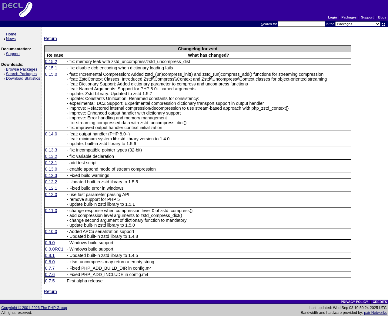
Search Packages (22, 74)
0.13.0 (51, 169)
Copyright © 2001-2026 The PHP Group (34, 308)
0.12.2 (51, 181)
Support (367, 17)
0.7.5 (50, 280)
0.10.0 (51, 231)
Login (332, 17)
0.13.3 (51, 150)
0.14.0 (51, 133)
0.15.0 (51, 74)
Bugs (382, 17)
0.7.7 (50, 268)
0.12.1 (51, 188)
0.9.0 (50, 242)
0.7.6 (50, 274)
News (12, 38)
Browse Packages (23, 69)
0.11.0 (51, 210)
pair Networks (375, 313)
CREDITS (380, 302)
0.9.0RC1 (54, 249)
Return (50, 38)
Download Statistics (24, 78)
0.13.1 (51, 162)
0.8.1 (50, 255)
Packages (348, 17)
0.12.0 (51, 194)
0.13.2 (51, 156)
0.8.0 (50, 261)
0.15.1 (51, 67)
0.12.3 (51, 175)
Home (12, 34)
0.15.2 (51, 61)
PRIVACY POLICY (354, 302)
